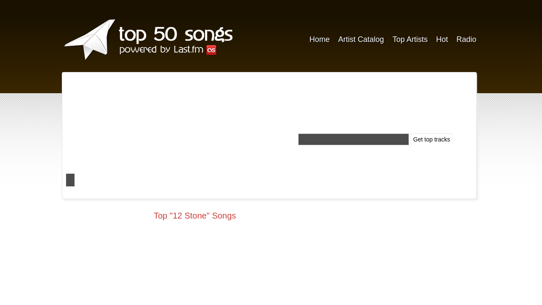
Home (320, 39)
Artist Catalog (361, 39)
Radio (466, 39)
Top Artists (410, 39)
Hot (442, 39)
